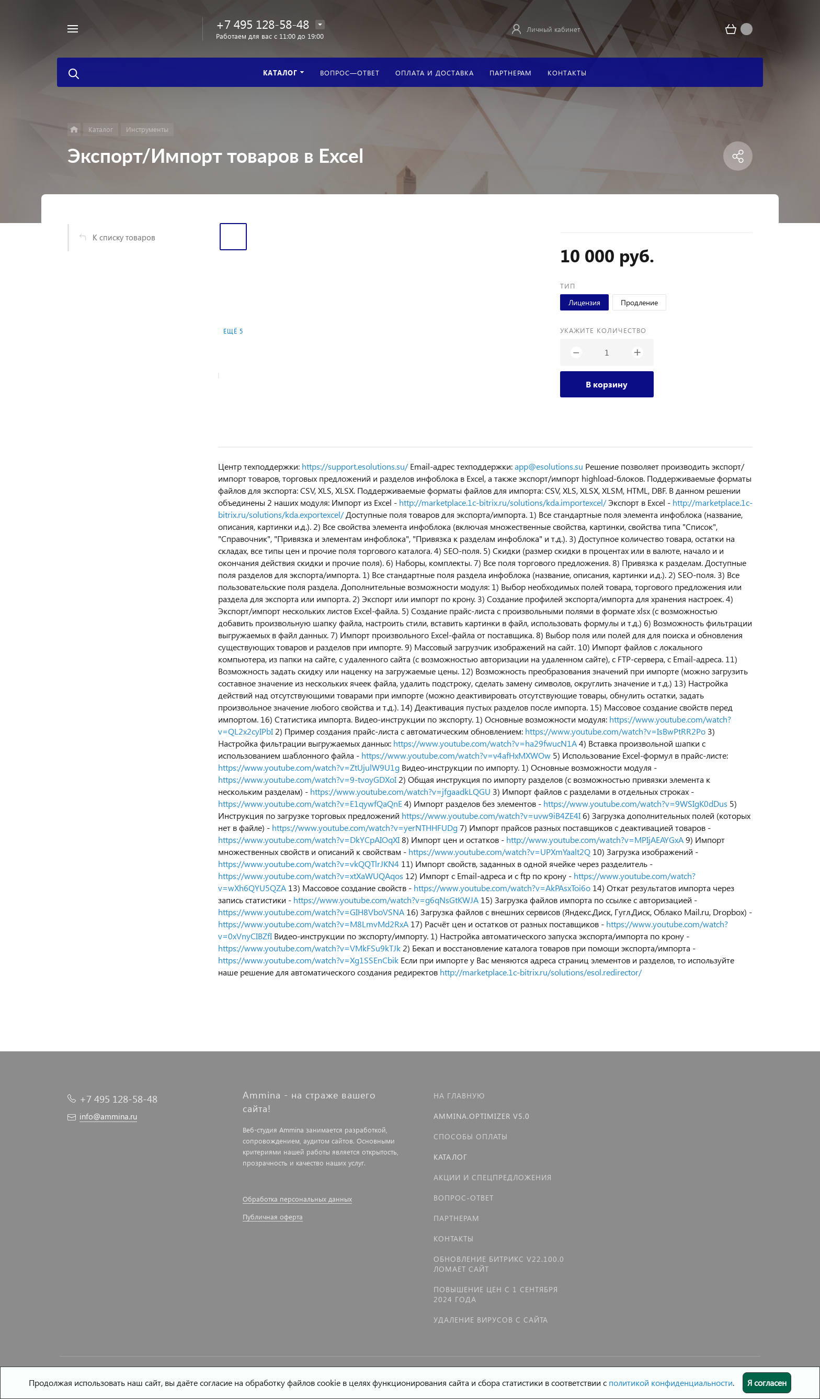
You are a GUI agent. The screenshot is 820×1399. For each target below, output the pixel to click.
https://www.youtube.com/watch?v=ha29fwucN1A (485, 743)
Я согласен (767, 1382)
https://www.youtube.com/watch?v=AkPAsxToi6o (502, 887)
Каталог (451, 1157)
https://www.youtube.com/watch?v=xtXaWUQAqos (310, 875)
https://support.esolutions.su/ (355, 466)
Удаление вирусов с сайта (491, 1320)
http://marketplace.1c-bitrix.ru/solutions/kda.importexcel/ (502, 502)
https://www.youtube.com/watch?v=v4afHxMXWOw (456, 755)
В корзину (607, 384)
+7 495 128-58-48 (262, 24)
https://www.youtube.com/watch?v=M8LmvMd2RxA (313, 923)
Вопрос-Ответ (464, 1198)
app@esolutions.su (549, 466)
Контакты (454, 1238)
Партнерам (457, 1218)
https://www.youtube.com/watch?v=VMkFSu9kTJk (309, 947)
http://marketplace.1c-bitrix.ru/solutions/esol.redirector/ (541, 972)
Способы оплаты (471, 1136)
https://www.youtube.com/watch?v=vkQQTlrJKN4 (308, 863)
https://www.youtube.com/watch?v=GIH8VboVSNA (311, 911)
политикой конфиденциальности (671, 1382)
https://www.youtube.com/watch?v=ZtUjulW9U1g (309, 767)
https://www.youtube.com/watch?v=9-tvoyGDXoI (307, 779)
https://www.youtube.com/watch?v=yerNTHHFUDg (365, 827)
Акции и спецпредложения (493, 1177)
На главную (459, 1096)
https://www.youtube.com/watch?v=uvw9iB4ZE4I (491, 815)
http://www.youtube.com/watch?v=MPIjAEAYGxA (595, 839)
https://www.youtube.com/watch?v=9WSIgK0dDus (635, 803)
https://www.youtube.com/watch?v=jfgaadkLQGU (400, 791)
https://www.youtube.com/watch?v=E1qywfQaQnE (310, 803)
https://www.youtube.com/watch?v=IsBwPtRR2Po (615, 731)
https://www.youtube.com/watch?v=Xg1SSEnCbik (308, 959)
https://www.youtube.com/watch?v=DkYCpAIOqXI (309, 839)
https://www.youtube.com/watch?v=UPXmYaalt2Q (499, 851)
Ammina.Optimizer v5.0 (482, 1116)
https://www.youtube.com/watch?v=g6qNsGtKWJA (386, 899)
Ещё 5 (233, 331)
